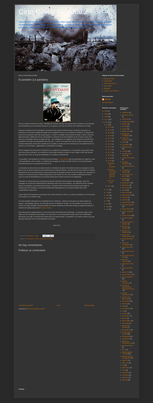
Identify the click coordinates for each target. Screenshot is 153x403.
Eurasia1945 (108, 81)
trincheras (50, 238)
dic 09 (110, 155)
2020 (106, 111)
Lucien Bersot (63, 159)
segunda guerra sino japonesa (127, 357)
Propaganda (126, 336)
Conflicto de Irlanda (128, 158)
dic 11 (110, 152)
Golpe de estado (127, 218)
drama (124, 190)
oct (107, 192)
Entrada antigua (89, 305)
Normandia (125, 323)
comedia (124, 151)
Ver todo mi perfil (107, 102)
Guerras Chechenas (125, 282)
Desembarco (126, 183)
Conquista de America (126, 171)
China (124, 142)
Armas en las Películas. (111, 91)
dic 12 (110, 149)
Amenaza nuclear (127, 115)
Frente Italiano (126, 209)
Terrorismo (125, 372)
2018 (106, 117)
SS (123, 365)
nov (107, 189)
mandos (124, 313)
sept (107, 195)
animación (125, 119)
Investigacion (126, 308)
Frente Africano (127, 202)
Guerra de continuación (126, 243)
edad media (126, 192)
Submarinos (126, 368)
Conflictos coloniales (125, 163)
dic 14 (110, 144)
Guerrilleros (125, 301)
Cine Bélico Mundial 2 (53, 12)
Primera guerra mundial (32, 238)
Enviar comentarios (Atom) (36, 309)
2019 (106, 114)
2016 (106, 122)
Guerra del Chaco (127, 264)
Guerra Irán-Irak (127, 274)
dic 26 (110, 135)
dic (107, 125)
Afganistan (125, 112)
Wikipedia (107, 88)
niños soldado (126, 321)
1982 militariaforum (110, 83)
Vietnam (124, 380)
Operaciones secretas (126, 326)
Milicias (124, 318)
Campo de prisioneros (125, 138)
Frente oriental (126, 215)
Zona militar (108, 86)
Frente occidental (127, 211)
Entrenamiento (126, 195)
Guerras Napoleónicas (126, 293)
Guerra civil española (125, 227)
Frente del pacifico (128, 205)
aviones (124, 129)
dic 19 (110, 141)
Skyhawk (108, 99)
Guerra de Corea (127, 247)
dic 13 (110, 147)
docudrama (125, 185)
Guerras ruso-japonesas (126, 298)
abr (107, 209)
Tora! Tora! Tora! (110, 181)
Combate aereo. (127, 147)
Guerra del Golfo (127, 268)
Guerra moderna (127, 277)
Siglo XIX (125, 360)
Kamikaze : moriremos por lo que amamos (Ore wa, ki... (111, 174)
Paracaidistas (126, 330)
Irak (123, 311)
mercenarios (126, 316)
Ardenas (124, 124)
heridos (124, 304)
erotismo (125, 197)
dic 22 (110, 138)
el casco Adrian (46, 208)
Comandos (125, 144)
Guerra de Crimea (128, 251)
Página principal (109, 78)
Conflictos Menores (128, 166)
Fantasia (125, 200)
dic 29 (110, 130)
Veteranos (125, 377)
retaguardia (43, 238)
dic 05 (110, 161)
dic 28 (110, 133)
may (107, 206)
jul (107, 201)
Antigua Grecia (126, 121)
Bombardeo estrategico (125, 134)
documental (125, 187)
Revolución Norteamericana (127, 342)
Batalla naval (126, 131)
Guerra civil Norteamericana (127, 235)
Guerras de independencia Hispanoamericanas (128, 287)
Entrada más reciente (26, 305)
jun (107, 203)
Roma (124, 349)
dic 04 (110, 186)
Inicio (58, 305)
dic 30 (110, 127)
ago (107, 198)
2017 (106, 119)
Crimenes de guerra (126, 179)
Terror (124, 370)
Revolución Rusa (127, 345)
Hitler (123, 306)
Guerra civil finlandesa (125, 231)
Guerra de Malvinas (125, 260)
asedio (124, 126)
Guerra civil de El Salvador (127, 223)
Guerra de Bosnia (127, 239)
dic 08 (110, 158)
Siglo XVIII (125, 363)
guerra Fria (125, 272)
